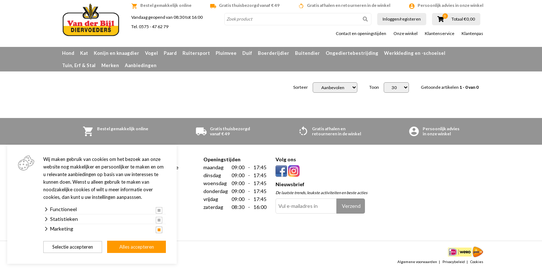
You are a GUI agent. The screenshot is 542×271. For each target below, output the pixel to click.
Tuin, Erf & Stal (79, 65)
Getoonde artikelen (450, 87)
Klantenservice (439, 33)
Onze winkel (405, 33)
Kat (84, 53)
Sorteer (300, 87)
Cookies (476, 261)
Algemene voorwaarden (417, 261)
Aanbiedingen (141, 65)
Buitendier (307, 53)
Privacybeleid (453, 261)
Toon (374, 87)
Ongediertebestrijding (352, 53)
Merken (110, 65)
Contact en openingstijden (361, 33)
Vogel (151, 53)
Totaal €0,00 (463, 19)
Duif (247, 53)
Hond (68, 53)
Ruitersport (196, 53)
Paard (170, 53)
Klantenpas (472, 33)
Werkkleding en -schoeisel (414, 53)
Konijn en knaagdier (116, 53)
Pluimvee (226, 53)
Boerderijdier (273, 53)
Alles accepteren (136, 247)
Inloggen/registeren (402, 19)
